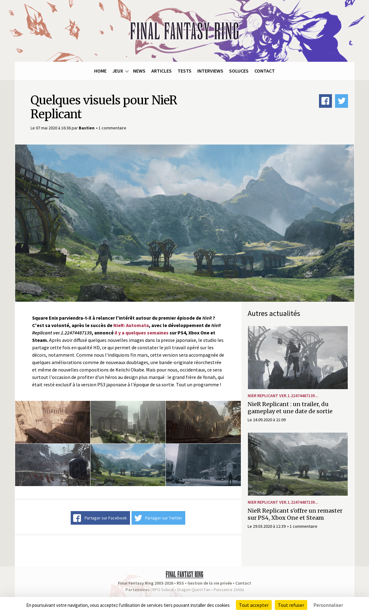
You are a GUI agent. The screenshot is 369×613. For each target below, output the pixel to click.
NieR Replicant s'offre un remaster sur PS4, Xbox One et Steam (295, 514)
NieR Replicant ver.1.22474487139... (283, 395)
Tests (184, 71)
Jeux (117, 71)
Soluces (239, 71)
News (139, 71)
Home (100, 71)
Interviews (210, 71)
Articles (161, 71)
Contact (264, 71)
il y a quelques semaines (142, 333)
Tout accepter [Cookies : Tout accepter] (254, 605)
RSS (180, 583)
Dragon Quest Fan (193, 589)
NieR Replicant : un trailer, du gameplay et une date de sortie (290, 408)
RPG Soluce (163, 589)
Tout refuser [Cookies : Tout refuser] (291, 605)
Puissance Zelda (229, 589)
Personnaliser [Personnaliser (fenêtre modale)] (328, 605)
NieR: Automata (131, 325)
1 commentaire (112, 128)
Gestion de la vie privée (209, 583)
